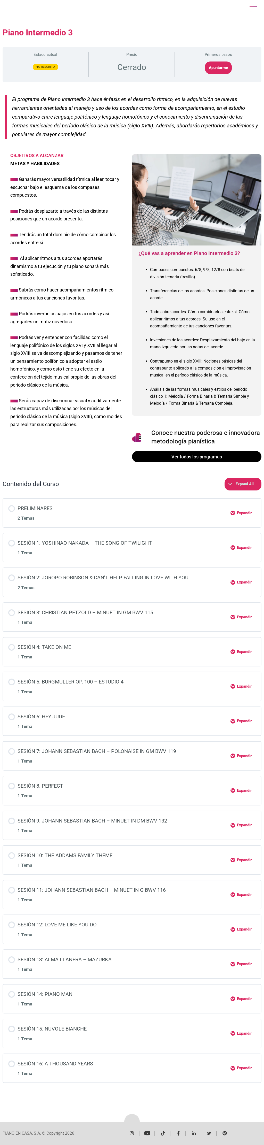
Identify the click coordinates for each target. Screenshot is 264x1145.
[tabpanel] (196, 338)
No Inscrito (45, 66)
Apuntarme (218, 67)
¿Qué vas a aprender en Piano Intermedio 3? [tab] (189, 253)
